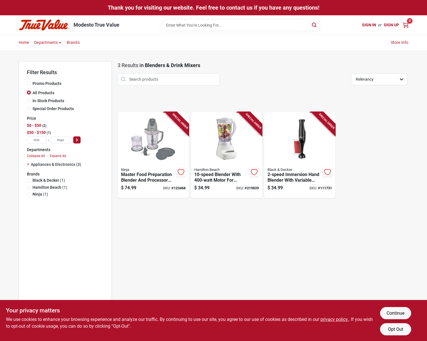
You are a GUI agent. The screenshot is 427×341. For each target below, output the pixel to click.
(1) (49, 180)
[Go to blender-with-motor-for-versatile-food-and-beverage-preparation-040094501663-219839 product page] (226, 155)
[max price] (60, 139)
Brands (73, 42)
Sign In (369, 25)
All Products (43, 92)
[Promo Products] (29, 83)
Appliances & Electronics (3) (56, 164)
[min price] (37, 139)
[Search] (314, 24)
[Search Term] (240, 25)
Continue (395, 313)
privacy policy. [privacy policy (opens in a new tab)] (334, 319)
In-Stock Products (48, 100)
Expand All (58, 156)
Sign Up (391, 25)
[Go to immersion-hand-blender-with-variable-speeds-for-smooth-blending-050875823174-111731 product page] (299, 155)
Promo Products (47, 83)
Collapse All (36, 156)
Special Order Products (53, 108)
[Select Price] (77, 139)
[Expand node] (29, 164)
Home (24, 42)
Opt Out (395, 329)
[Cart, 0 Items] (406, 25)
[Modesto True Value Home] (44, 25)
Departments (46, 42)
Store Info (400, 42)
